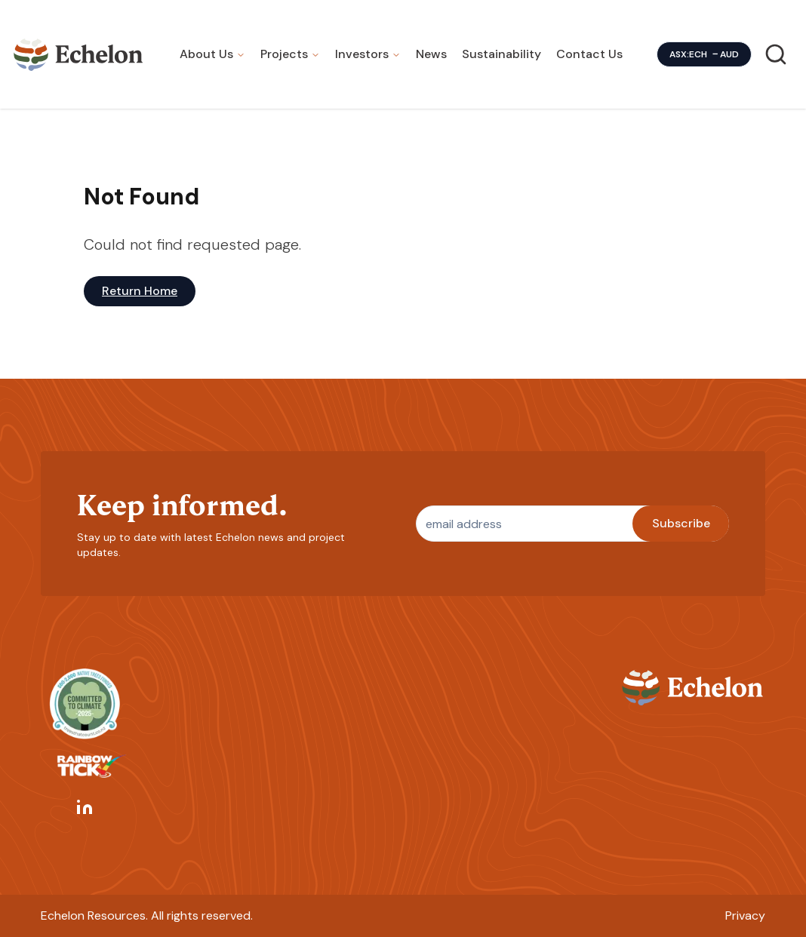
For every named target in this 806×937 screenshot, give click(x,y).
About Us (206, 54)
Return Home (139, 291)
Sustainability (501, 54)
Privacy (745, 915)
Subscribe (681, 523)
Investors (362, 54)
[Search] (776, 54)
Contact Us (589, 54)
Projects (284, 54)
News (431, 54)
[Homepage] (78, 54)
